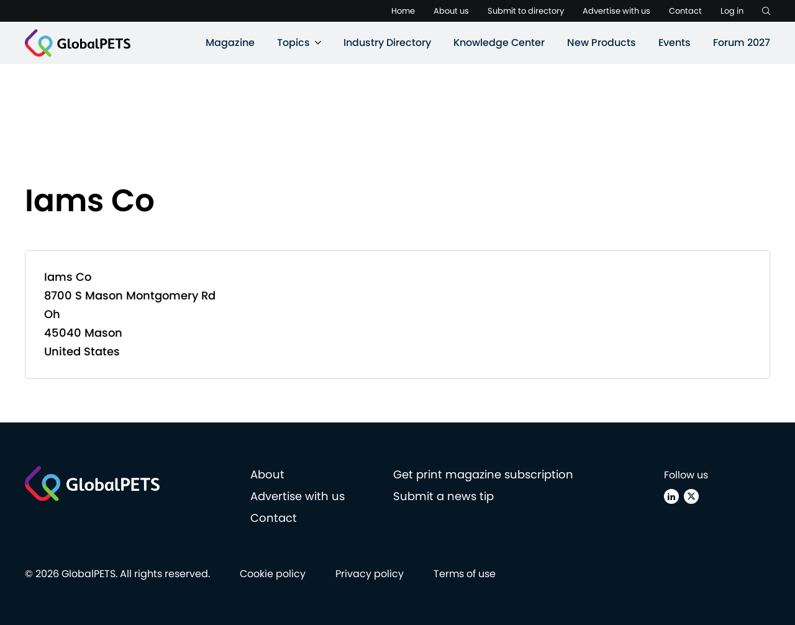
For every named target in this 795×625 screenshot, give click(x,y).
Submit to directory (526, 11)
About (267, 474)
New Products (601, 42)
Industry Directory (387, 42)
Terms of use (465, 574)
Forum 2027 (741, 42)
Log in (731, 11)
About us (451, 11)
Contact (685, 11)
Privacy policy (369, 574)
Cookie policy (273, 574)
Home (403, 11)
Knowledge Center (499, 42)
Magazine (230, 42)
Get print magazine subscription (483, 474)
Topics (293, 42)
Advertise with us (616, 11)
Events (674, 42)
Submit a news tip (443, 496)
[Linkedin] (671, 496)
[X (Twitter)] (691, 496)
